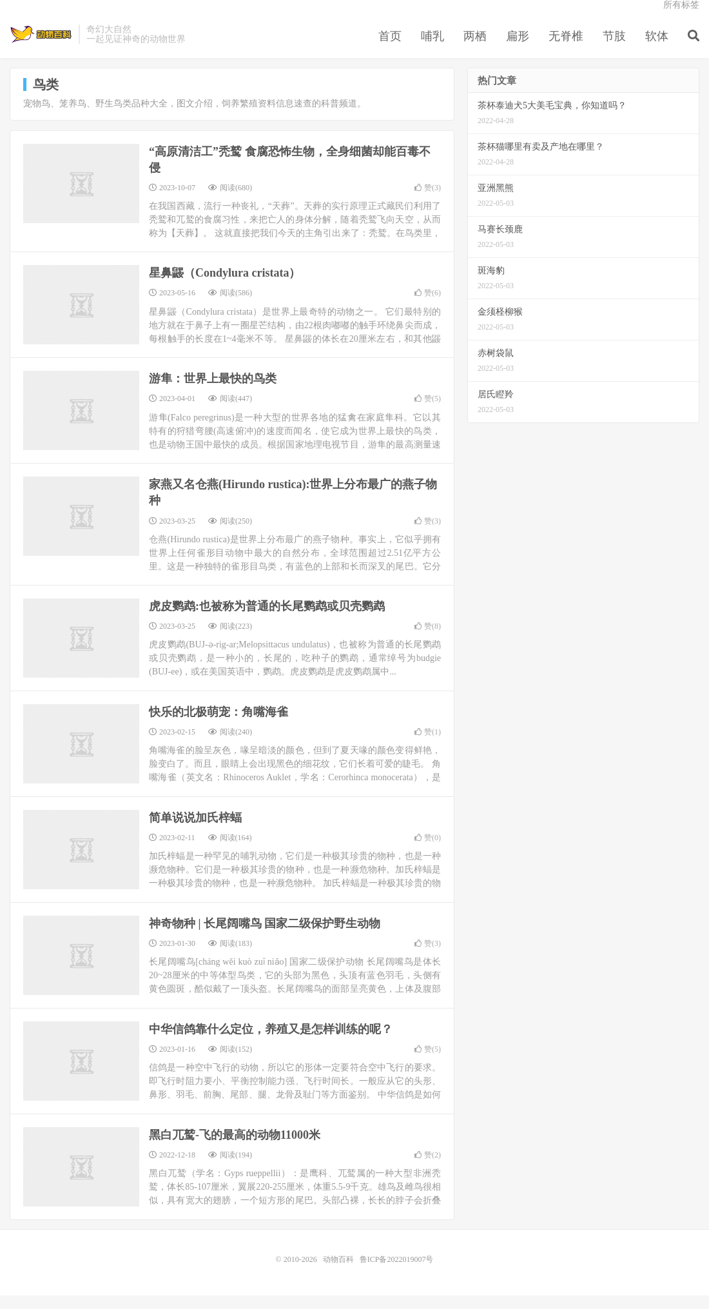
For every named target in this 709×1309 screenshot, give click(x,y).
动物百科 (41, 45)
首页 (390, 47)
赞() (427, 201)
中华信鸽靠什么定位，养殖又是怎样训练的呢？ (271, 1042)
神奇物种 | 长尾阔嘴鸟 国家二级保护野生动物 (264, 936)
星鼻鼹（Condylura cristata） (225, 286)
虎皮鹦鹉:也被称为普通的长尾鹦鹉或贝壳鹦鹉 (267, 619)
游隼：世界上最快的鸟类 (213, 392)
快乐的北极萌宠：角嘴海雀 (218, 725)
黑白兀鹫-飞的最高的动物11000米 (234, 1148)
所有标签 (681, 16)
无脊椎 (566, 47)
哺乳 (432, 47)
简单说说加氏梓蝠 (195, 831)
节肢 (614, 47)
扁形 (517, 47)
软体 (656, 47)
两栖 (475, 47)
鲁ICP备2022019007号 (397, 1272)
